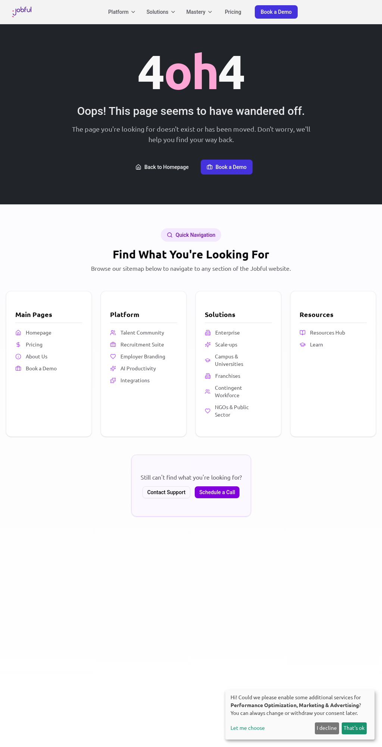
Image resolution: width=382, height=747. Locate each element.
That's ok (354, 728)
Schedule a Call (217, 492)
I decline (327, 728)
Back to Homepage (162, 167)
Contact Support (166, 492)
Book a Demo (276, 12)
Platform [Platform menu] (122, 12)
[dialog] (300, 715)
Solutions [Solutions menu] (161, 12)
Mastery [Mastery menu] (200, 12)
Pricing (233, 12)
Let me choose (248, 728)
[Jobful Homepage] (21, 12)
